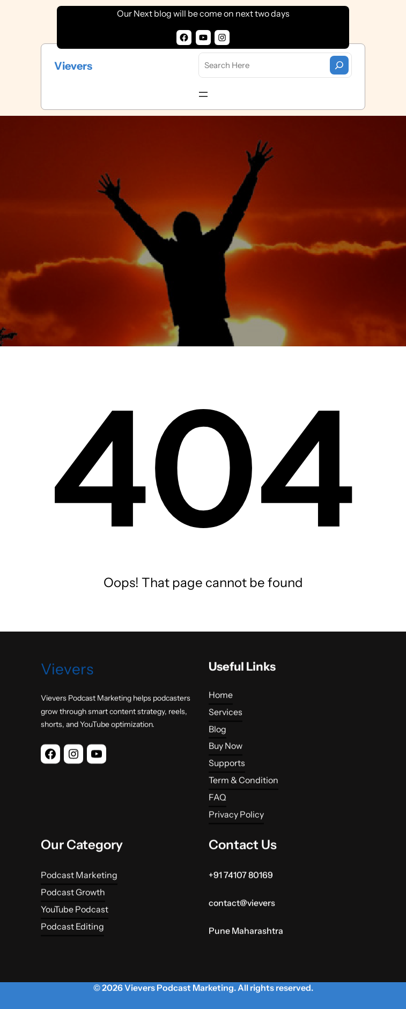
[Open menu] (203, 94)
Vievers (73, 66)
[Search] (339, 65)
